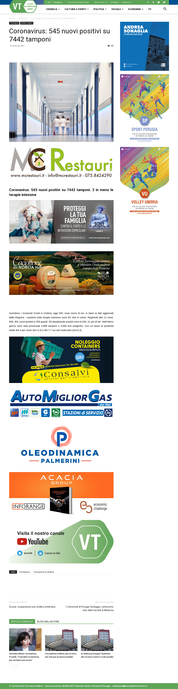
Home (12, 18)
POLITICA (100, 9)
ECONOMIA (135, 9)
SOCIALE (117, 9)
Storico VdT (100, 2)
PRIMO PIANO (26, 23)
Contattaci (114, 2)
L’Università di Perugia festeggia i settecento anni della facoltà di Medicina (90, 608)
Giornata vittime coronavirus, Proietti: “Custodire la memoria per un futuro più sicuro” (24, 656)
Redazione (126, 2)
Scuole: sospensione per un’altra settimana (32, 606)
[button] (165, 9)
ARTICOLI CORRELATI (22, 621)
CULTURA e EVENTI (77, 9)
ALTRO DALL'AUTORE (48, 621)
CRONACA (53, 9)
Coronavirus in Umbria (44, 572)
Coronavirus (24, 572)
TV (149, 9)
